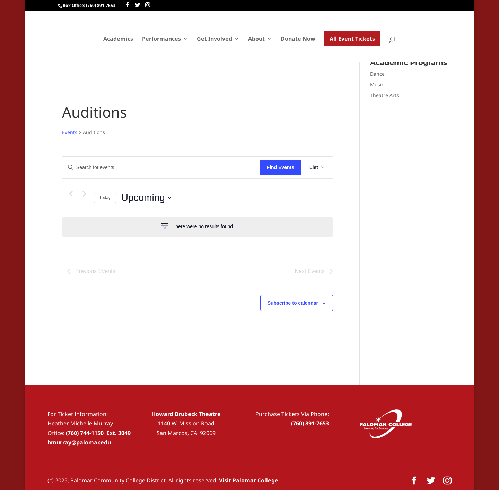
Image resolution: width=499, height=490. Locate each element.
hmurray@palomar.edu (79, 442)
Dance (377, 74)
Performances (161, 39)
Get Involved (214, 39)
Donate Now (298, 39)
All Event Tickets (352, 39)
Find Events (280, 167)
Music (377, 84)
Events (69, 132)
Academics (118, 39)
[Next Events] (84, 194)
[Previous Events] (71, 194)
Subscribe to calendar (293, 303)
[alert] (197, 227)
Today (105, 197)
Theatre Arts (384, 95)
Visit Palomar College (248, 480)
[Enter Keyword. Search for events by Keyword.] (161, 167)
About (256, 39)
